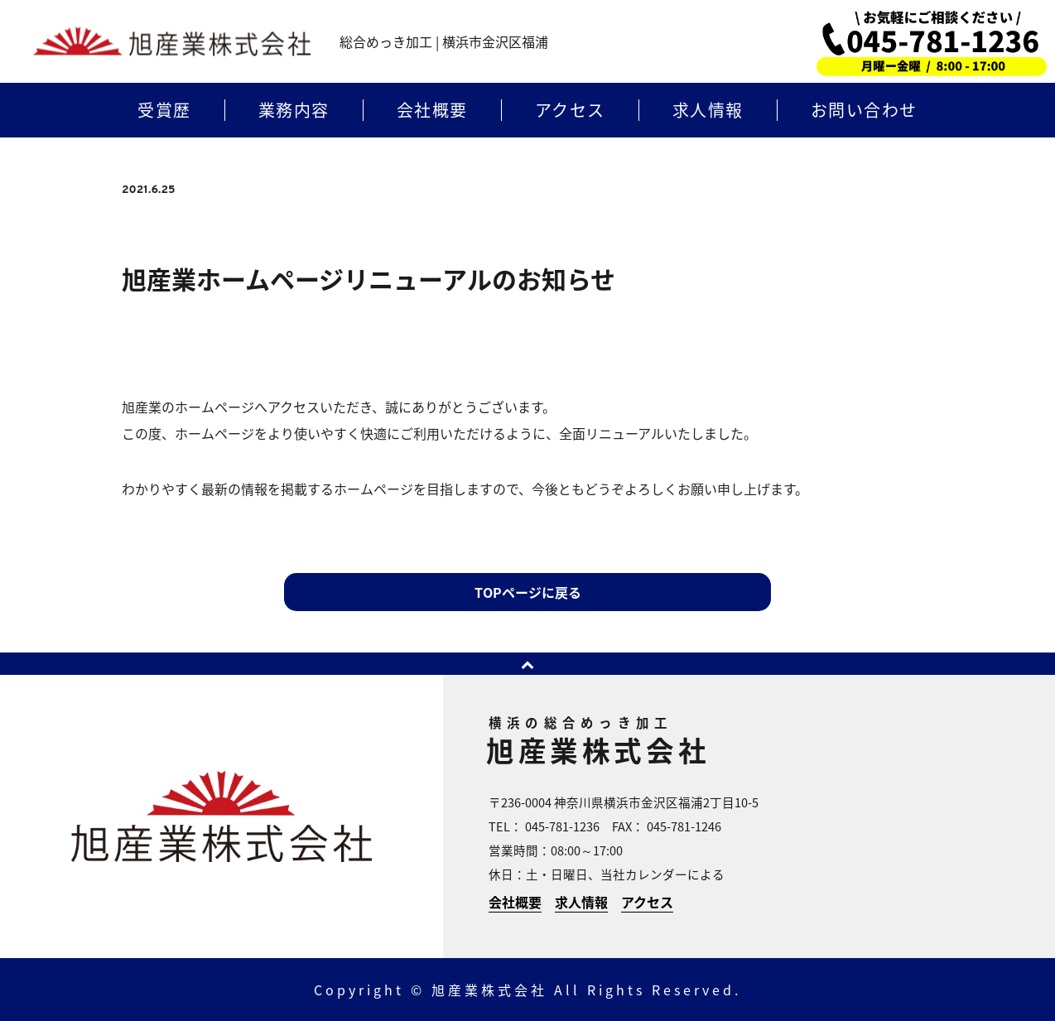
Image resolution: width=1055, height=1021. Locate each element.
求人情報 (708, 110)
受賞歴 (164, 110)
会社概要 (432, 110)
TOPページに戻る (528, 592)
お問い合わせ (864, 110)
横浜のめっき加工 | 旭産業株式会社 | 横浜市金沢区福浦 (172, 41)
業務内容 (294, 110)
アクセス (570, 110)
